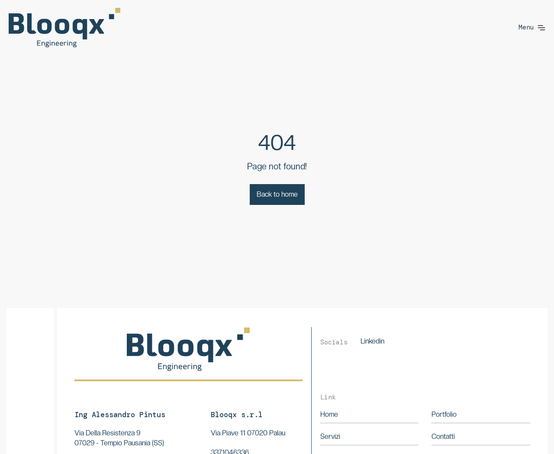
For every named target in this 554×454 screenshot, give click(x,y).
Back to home (277, 194)
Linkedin (372, 341)
